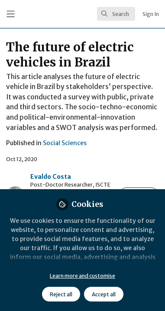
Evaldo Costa (50, 177)
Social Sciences (65, 143)
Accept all (104, 294)
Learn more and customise (82, 276)
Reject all (61, 294)
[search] (116, 14)
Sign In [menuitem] (150, 14)
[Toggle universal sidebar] (10, 14)
